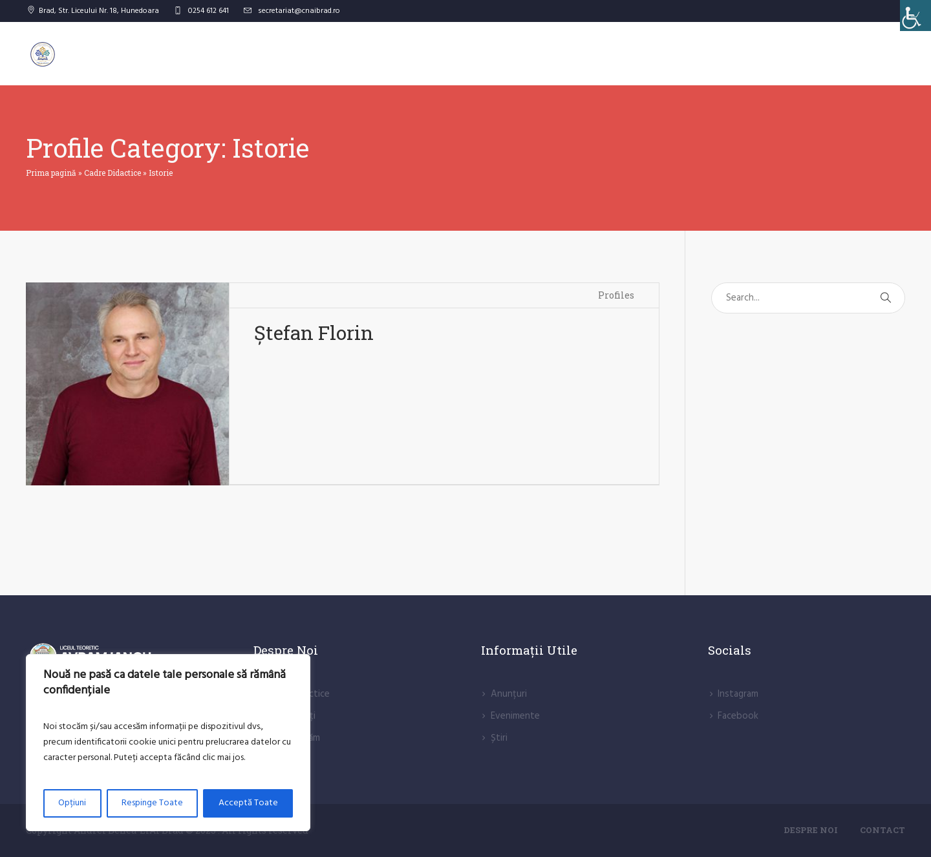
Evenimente (515, 716)
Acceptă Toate (248, 803)
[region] (168, 742)
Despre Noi (811, 830)
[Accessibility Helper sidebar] (915, 15)
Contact (882, 830)
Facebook (738, 716)
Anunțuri (509, 694)
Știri (499, 738)
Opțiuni (72, 803)
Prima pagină (51, 172)
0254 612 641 (208, 11)
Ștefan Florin (314, 332)
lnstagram (738, 694)
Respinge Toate (152, 803)
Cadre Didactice (112, 172)
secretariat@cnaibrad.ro (299, 11)
